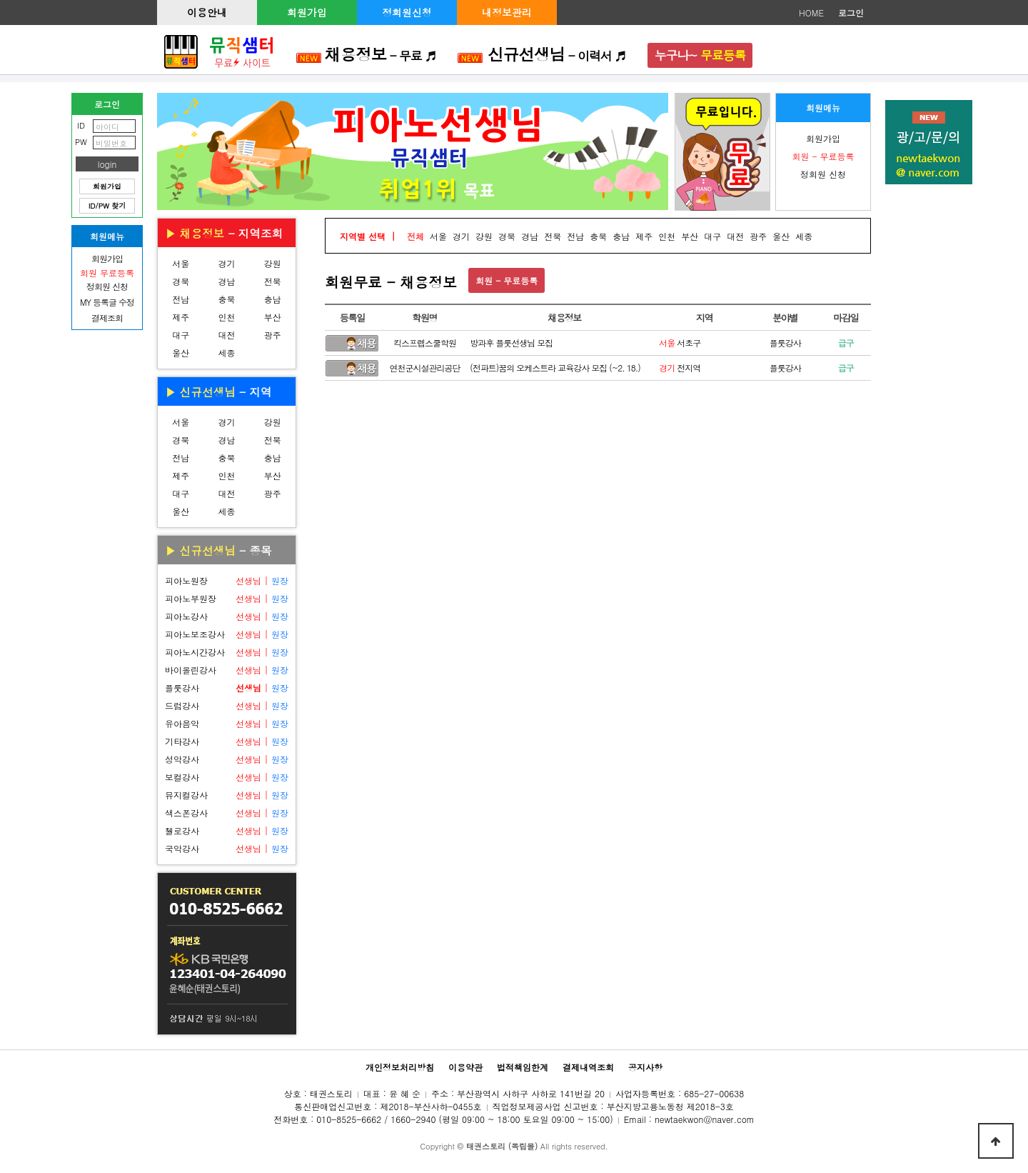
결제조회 (107, 317)
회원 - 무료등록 (506, 280)
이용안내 (207, 12)
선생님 (248, 580)
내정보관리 (507, 12)
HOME (811, 12)
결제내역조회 (588, 1067)
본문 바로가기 (0, 0)
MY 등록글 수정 (107, 302)
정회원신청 (407, 12)
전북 (272, 281)
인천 (226, 317)
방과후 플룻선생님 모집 (511, 342)
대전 (226, 335)
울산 (180, 352)
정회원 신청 (823, 174)
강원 (272, 263)
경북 (180, 281)
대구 (180, 335)
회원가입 (307, 12)
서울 (180, 263)
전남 (180, 299)
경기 (226, 263)
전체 (415, 236)
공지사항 (645, 1067)
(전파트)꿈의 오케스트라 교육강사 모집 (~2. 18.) (555, 367)
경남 (226, 281)
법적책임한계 (522, 1067)
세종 (226, 352)
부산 (272, 317)
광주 (272, 335)
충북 (226, 299)
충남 (272, 299)
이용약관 (465, 1067)
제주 (180, 317)
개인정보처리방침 (400, 1067)
